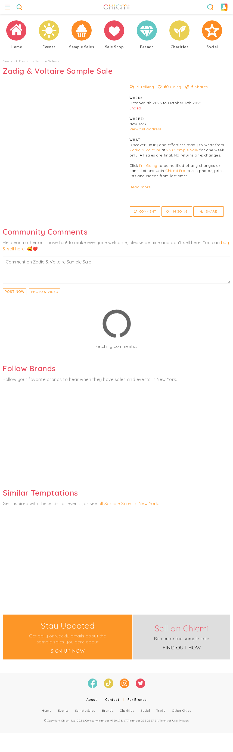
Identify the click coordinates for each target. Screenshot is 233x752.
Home (46, 710)
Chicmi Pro (175, 170)
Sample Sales (46, 61)
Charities (127, 710)
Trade (161, 710)
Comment (145, 211)
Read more (140, 187)
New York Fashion (17, 61)
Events (63, 710)
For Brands (137, 700)
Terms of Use (169, 720)
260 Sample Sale (182, 150)
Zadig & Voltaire (144, 150)
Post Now (14, 292)
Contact (112, 700)
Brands (107, 710)
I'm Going (148, 165)
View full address (145, 129)
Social (145, 710)
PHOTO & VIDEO (44, 292)
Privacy (183, 720)
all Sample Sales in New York (128, 503)
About (91, 700)
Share (208, 211)
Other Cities (181, 710)
